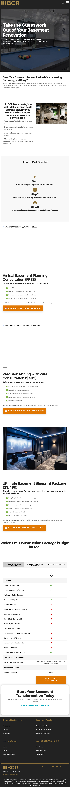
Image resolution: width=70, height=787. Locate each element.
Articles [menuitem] (5, 747)
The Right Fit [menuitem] (40, 754)
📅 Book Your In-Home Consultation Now (24, 411)
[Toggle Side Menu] (67, 2)
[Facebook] (43, 766)
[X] (46, 766)
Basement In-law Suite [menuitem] (43, 729)
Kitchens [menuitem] (5, 729)
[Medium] (57, 766)
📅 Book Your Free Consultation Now (23, 308)
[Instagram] (49, 766)
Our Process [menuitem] (40, 747)
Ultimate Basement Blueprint (56, 565)
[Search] (63, 2)
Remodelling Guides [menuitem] (9, 754)
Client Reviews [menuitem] (41, 750)
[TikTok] (61, 766)
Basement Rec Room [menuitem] (43, 733)
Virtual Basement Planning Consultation (13, 564)
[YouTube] (53, 766)
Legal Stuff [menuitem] (6, 771)
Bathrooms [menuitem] (6, 733)
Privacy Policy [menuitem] (15, 771)
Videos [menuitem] (5, 750)
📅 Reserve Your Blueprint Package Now (24, 528)
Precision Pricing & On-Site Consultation (35, 564)
